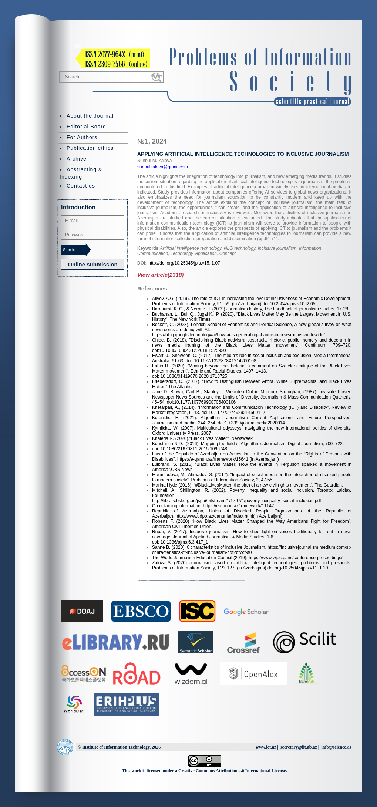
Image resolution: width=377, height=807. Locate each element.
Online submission (92, 264)
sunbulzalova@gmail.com (162, 166)
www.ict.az (266, 747)
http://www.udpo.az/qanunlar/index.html (214, 516)
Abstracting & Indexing (81, 173)
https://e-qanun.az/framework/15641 (212, 459)
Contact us (81, 186)
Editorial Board (86, 127)
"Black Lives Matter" (209, 438)
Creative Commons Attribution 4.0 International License (232, 770)
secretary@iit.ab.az (298, 747)
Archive (77, 159)
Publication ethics (90, 148)
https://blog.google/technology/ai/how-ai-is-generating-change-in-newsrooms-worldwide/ (238, 334)
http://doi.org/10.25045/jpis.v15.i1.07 (184, 263)
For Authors (82, 137)
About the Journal (90, 116)
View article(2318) (160, 275)
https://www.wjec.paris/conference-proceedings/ (295, 557)
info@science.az (336, 747)
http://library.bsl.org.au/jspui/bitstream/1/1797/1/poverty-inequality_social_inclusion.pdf (236, 500)
